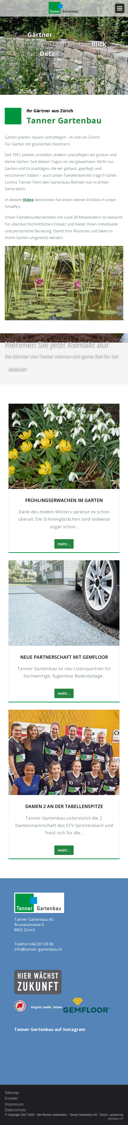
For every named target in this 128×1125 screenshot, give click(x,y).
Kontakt (17, 369)
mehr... (64, 544)
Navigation (119, 8)
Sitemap (12, 1092)
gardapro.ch (115, 1118)
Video (28, 199)
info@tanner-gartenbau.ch (38, 949)
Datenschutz (15, 1110)
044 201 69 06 (41, 944)
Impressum (14, 1104)
